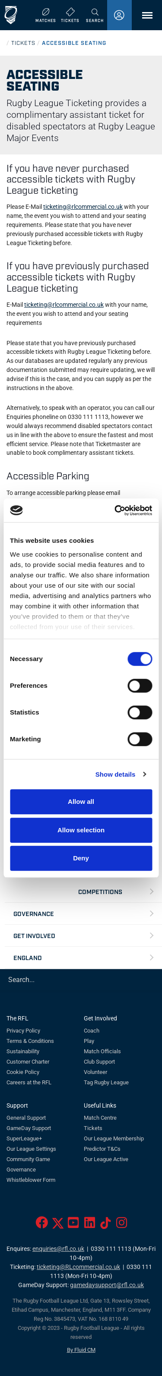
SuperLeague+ (24, 1138)
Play (89, 1041)
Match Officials (102, 1051)
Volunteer (95, 1072)
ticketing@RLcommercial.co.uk (78, 1267)
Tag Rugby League (106, 1082)
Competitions (100, 891)
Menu (142, 18)
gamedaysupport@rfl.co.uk (107, 1285)
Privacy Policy (23, 1030)
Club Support (99, 1061)
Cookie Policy (22, 1072)
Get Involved (34, 935)
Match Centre (100, 1118)
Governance (33, 913)
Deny (81, 858)
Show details (115, 774)
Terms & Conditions (30, 1041)
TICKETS (23, 42)
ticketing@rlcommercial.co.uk (83, 207)
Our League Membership (114, 1138)
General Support (26, 1118)
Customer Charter (27, 1061)
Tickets (93, 1128)
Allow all (81, 801)
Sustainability (22, 1051)
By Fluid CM (81, 1350)
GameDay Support (28, 1128)
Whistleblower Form (30, 1180)
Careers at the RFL (28, 1082)
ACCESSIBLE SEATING (74, 42)
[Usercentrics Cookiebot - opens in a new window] (115, 510)
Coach (91, 1030)
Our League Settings (31, 1149)
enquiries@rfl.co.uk (58, 1249)
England (27, 957)
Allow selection (81, 830)
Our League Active (106, 1159)
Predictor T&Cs (102, 1149)
